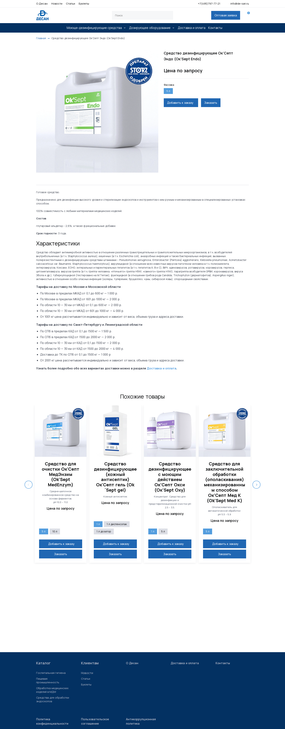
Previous (29, 485)
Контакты (215, 28)
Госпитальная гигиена (51, 673)
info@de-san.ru (237, 3)
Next (256, 485)
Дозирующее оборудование (149, 28)
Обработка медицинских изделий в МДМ (52, 690)
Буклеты (84, 3)
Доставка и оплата (191, 28)
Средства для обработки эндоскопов (52, 699)
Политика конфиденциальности (52, 721)
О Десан (42, 3)
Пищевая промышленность (47, 680)
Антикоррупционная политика (141, 721)
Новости (56, 3)
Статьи (70, 3)
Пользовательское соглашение (95, 721)
